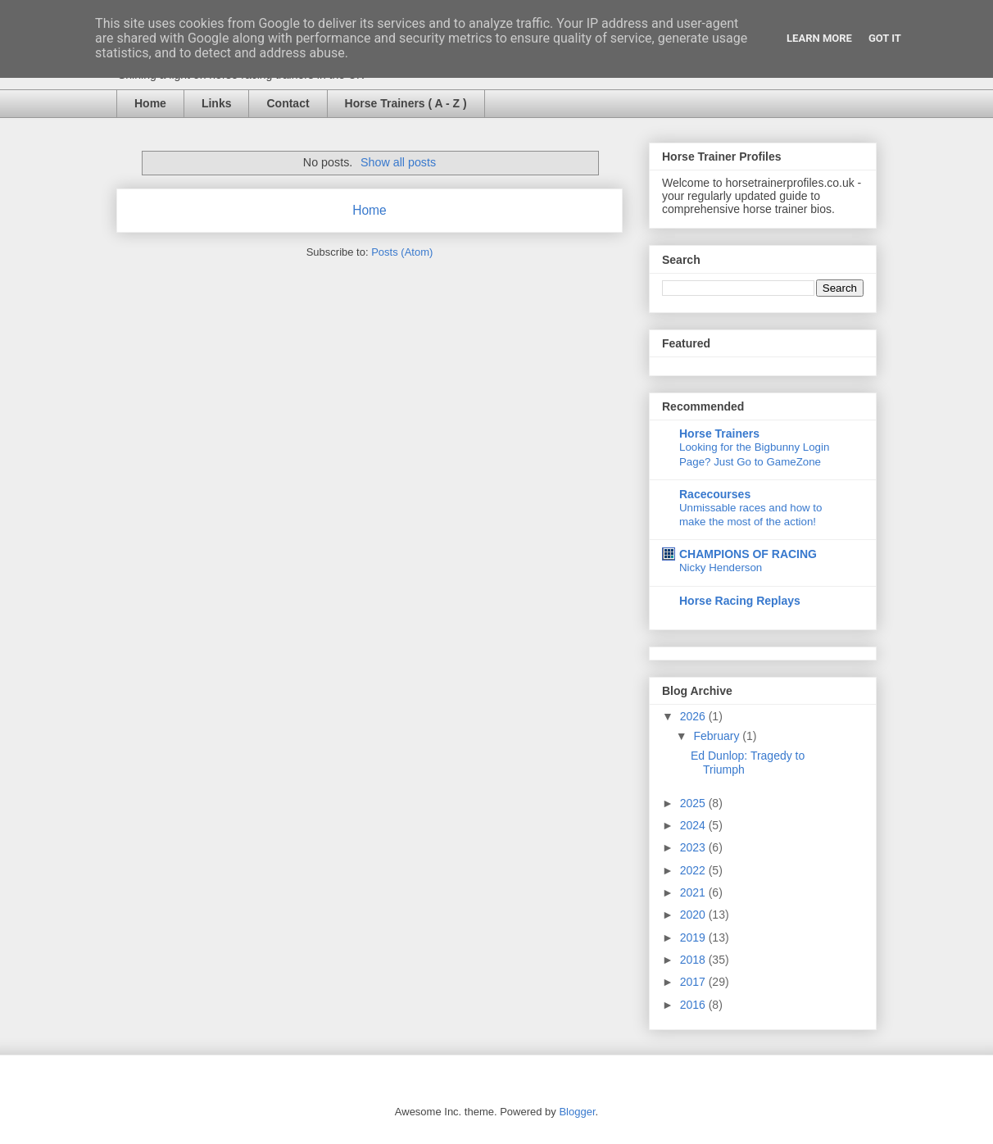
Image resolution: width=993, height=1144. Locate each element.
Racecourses (714, 494)
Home (150, 103)
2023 (694, 847)
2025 (694, 803)
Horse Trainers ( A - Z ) (406, 103)
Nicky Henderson (720, 567)
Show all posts (398, 162)
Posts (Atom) (402, 252)
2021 (694, 892)
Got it (884, 38)
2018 (694, 959)
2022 (694, 870)
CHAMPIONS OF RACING (748, 554)
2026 (694, 716)
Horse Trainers (719, 433)
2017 (694, 981)
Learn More (819, 38)
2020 (694, 914)
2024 (694, 825)
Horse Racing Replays (739, 600)
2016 (694, 1004)
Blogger (577, 1111)
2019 (694, 937)
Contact (287, 103)
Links (217, 103)
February (717, 735)
